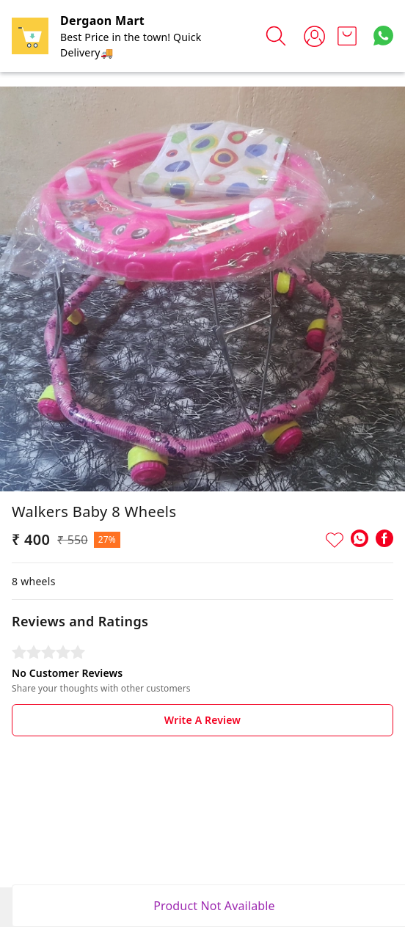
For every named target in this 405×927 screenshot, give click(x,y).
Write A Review (202, 720)
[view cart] (347, 36)
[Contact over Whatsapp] (383, 35)
